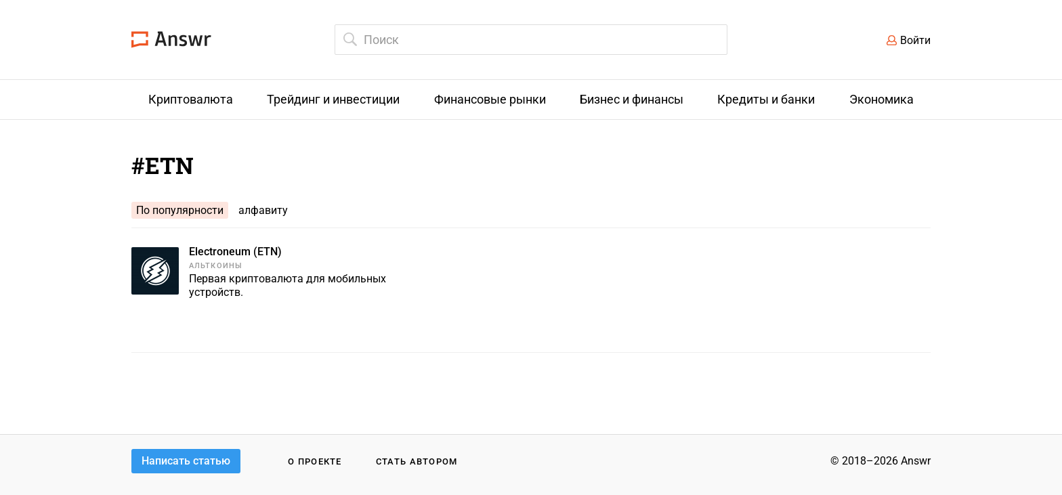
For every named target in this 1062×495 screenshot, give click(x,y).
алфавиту (263, 210)
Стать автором (417, 461)
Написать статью (186, 460)
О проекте (315, 461)
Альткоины (215, 265)
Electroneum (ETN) (235, 251)
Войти (915, 40)
